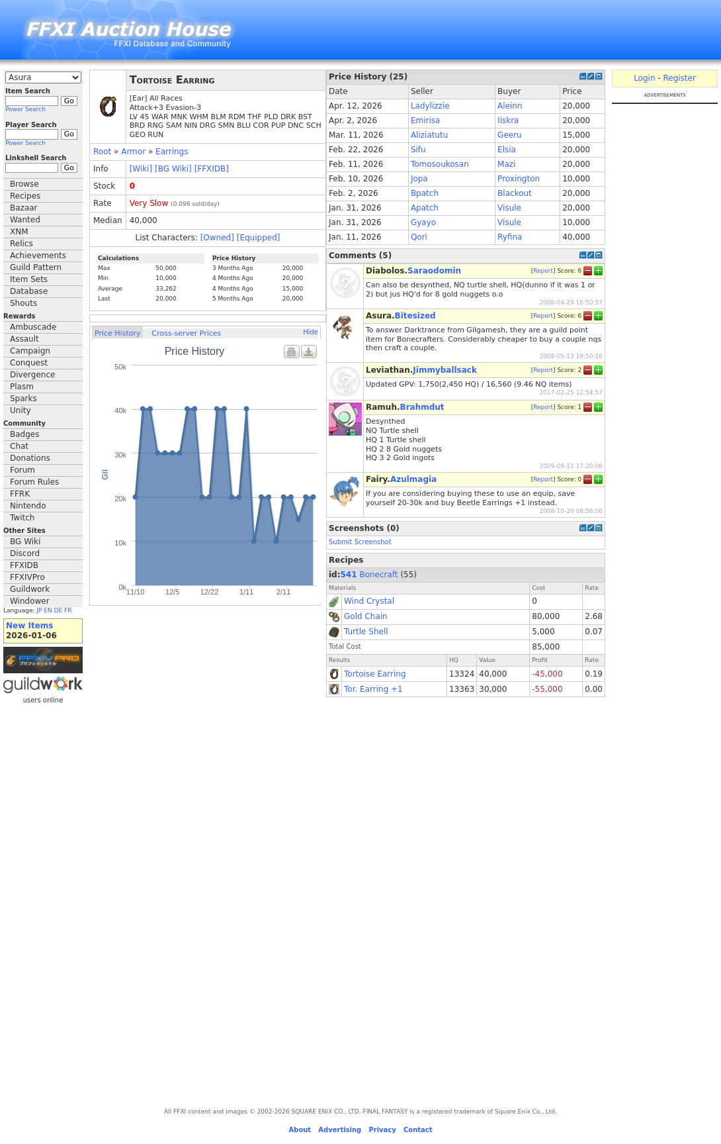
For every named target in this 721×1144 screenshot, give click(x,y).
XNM (19, 231)
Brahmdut (422, 407)
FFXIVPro (27, 577)
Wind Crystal (369, 601)
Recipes (25, 196)
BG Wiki (25, 541)
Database (29, 291)
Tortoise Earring (375, 674)
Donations (30, 458)
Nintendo (28, 505)
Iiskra (508, 120)
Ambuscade (33, 327)
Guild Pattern (36, 267)
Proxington (518, 178)
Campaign (30, 351)
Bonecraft (378, 574)
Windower (30, 601)
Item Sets (29, 279)
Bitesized (415, 315)
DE (58, 610)
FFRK (20, 494)
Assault (24, 339)
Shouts (23, 303)
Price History (117, 333)
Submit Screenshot (360, 542)
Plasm (22, 386)
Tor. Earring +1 (373, 689)
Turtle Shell (366, 631)
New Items (29, 625)
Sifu (418, 149)
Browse (24, 184)
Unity (20, 410)
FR (67, 610)
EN (48, 610)
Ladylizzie (430, 106)
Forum (22, 470)
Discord (25, 553)
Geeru (509, 135)
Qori (419, 237)
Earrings (171, 151)
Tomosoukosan (440, 164)
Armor (133, 151)
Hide (310, 332)
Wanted (25, 219)
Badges (24, 434)
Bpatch (425, 193)
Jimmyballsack (445, 370)
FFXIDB (24, 565)
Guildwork (30, 589)
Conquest (29, 362)
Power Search (25, 109)
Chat (19, 446)
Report (543, 270)
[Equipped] (258, 237)
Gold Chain (366, 616)
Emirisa (425, 120)
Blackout (514, 193)
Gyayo (423, 222)
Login (644, 78)
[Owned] (217, 237)
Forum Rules (34, 482)
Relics (21, 243)
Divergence (32, 374)
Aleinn (509, 106)
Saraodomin (434, 270)
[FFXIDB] (211, 168)
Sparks (23, 398)
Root (102, 151)
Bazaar (24, 208)
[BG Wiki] (173, 168)
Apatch (425, 208)
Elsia (506, 149)
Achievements (38, 255)
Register (679, 78)
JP (39, 610)
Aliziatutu (429, 135)
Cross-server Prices (186, 333)
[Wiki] (141, 168)
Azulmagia (413, 479)
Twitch (22, 517)
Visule (509, 208)
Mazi (506, 164)
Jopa (419, 178)
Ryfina (509, 237)
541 (349, 574)
